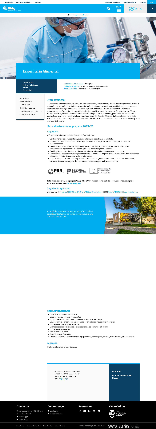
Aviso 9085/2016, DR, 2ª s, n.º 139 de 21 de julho (81, 192)
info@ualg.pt (23, 417)
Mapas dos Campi (56, 414)
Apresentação (24, 98)
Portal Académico (129, 2)
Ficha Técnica (47, 426)
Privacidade (20, 426)
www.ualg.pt (23, 419)
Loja (151, 2)
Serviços (37, 2)
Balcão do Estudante (112, 2)
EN (152, 8)
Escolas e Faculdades (23, 2)
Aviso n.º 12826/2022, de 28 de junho (122, 192)
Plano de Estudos (26, 101)
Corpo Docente (25, 105)
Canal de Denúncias (33, 426)
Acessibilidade (60, 426)
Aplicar (108, 8)
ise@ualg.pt (63, 379)
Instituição (9, 2)
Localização (54, 411)
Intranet (142, 2)
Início (71, 15)
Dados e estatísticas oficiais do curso (62, 347)
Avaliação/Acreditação (27, 114)
